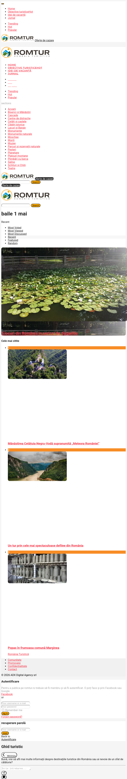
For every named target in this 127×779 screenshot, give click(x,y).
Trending (13, 23)
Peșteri (12, 149)
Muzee (12, 143)
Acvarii (12, 109)
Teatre (11, 168)
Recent (12, 237)
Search (35, 182)
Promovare (14, 663)
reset (5, 733)
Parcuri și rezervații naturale (24, 146)
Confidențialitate (17, 666)
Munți (11, 140)
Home (11, 8)
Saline (11, 162)
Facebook (7, 694)
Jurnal (11, 18)
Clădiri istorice (16, 124)
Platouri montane (18, 155)
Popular (12, 30)
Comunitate (14, 660)
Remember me (13, 710)
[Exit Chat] (9, 755)
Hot (10, 26)
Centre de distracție (19, 118)
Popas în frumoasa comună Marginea (33, 648)
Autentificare (8, 739)
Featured (13, 240)
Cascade (13, 115)
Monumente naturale (20, 134)
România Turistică (18, 654)
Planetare (13, 152)
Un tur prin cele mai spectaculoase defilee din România (45, 545)
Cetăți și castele (17, 121)
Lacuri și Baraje (17, 127)
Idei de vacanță (16, 14)
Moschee (13, 137)
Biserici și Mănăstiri (19, 112)
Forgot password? (11, 716)
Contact (12, 669)
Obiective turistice (20, 11)
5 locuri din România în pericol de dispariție (39, 333)
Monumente (15, 130)
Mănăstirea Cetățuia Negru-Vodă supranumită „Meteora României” (54, 443)
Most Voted (14, 227)
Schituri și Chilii (17, 165)
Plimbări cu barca (18, 158)
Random (13, 243)
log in (5, 713)
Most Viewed (15, 230)
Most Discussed (17, 233)
